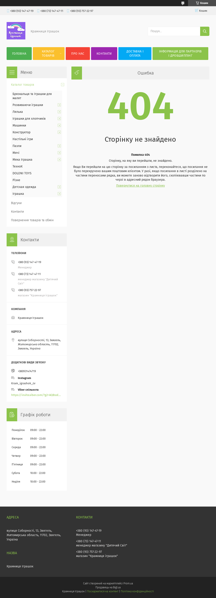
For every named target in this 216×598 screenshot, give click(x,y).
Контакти (104, 54)
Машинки (19, 125)
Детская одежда (24, 187)
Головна (19, 54)
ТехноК (17, 166)
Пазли (17, 146)
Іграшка (18, 194)
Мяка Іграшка (22, 160)
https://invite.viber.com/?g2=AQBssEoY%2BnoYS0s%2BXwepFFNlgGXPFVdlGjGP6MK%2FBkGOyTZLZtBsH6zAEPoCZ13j (36, 395)
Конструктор (21, 132)
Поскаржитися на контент (102, 591)
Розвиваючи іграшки (28, 105)
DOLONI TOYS (22, 173)
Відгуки (16, 203)
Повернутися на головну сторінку (140, 186)
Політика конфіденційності (137, 591)
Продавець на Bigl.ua (108, 587)
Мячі (16, 153)
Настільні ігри (23, 139)
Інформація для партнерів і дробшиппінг (180, 54)
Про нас (77, 54)
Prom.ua (128, 583)
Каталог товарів (48, 54)
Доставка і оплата (135, 54)
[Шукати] (204, 31)
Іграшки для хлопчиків (29, 119)
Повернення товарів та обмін (32, 220)
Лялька (18, 112)
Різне (16, 180)
